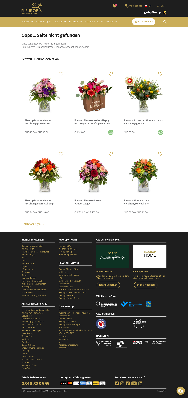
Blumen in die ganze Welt (70, 281)
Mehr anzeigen (32, 224)
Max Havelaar (28, 292)
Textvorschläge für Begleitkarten (36, 310)
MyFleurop (63, 272)
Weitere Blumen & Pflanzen (34, 284)
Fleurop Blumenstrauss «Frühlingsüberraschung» (39, 202)
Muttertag (26, 339)
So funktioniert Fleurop (69, 275)
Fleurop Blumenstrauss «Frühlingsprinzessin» (38, 122)
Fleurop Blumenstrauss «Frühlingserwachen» (137, 202)
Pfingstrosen (27, 269)
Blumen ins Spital (29, 365)
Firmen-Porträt (65, 319)
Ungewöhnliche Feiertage (33, 348)
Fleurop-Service (66, 295)
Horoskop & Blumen (31, 319)
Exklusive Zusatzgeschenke (34, 295)
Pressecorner (64, 327)
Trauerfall (26, 368)
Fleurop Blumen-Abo (68, 269)
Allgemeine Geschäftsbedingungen (74, 313)
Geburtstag (26, 316)
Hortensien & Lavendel (32, 281)
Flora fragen (145, 21)
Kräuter (25, 275)
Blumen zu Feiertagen (31, 330)
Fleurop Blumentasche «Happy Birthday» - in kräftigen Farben (92, 122)
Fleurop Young (65, 252)
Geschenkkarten (66, 287)
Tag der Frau (27, 336)
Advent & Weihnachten (32, 359)
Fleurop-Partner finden (69, 298)
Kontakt (62, 348)
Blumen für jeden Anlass (32, 313)
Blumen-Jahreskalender (32, 246)
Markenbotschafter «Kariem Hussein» (75, 330)
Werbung (63, 336)
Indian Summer (28, 356)
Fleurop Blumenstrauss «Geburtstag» (88, 202)
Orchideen (26, 272)
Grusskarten (64, 284)
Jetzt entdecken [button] (108, 285)
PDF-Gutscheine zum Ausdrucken (74, 289)
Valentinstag (27, 333)
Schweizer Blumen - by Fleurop (35, 252)
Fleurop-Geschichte (67, 321)
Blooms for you (28, 255)
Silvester (25, 362)
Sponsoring (64, 339)
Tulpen (25, 266)
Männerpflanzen (29, 278)
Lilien (24, 260)
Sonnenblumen (28, 263)
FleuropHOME (65, 246)
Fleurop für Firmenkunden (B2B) (73, 292)
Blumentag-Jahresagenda (33, 321)
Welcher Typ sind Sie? (68, 249)
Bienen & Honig (28, 345)
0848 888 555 (35, 384)
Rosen (24, 257)
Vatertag (25, 342)
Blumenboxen (28, 249)
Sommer (25, 354)
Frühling (25, 351)
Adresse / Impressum (68, 345)
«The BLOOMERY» (67, 333)
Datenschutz (64, 316)
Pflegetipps (27, 287)
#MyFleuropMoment (68, 255)
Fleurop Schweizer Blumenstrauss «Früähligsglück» (143, 122)
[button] (27, 21)
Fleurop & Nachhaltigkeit (70, 324)
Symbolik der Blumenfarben (34, 290)
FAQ (61, 278)
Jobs (61, 342)
